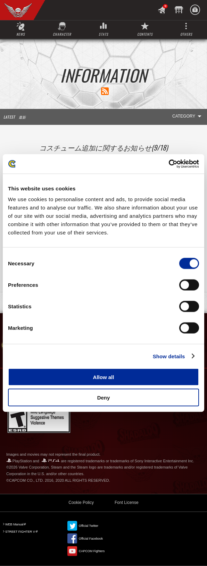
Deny (103, 397)
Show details (169, 356)
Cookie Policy (81, 502)
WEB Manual (14, 524)
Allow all (103, 377)
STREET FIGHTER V (20, 531)
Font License (127, 502)
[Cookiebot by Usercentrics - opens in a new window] (168, 164)
